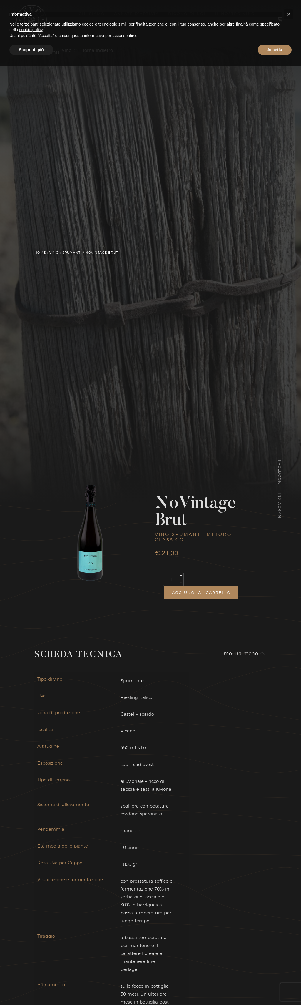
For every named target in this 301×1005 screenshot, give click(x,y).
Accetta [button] (274, 988)
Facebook (279, 472)
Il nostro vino (235, 13)
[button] (288, 953)
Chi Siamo (92, 13)
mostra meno (244, 659)
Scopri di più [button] (31, 988)
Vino (54, 252)
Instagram (279, 506)
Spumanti (72, 252)
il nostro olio (160, 25)
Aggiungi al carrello (201, 592)
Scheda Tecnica (78, 660)
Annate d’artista (136, 13)
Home (40, 252)
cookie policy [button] (30, 969)
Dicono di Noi (187, 13)
